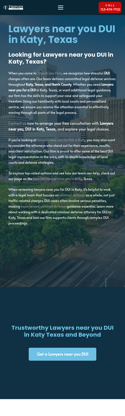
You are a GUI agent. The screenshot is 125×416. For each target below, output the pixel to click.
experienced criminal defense (43, 206)
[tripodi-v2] (13, 7)
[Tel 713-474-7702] (110, 7)
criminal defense (72, 195)
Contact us (17, 123)
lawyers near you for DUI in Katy (61, 139)
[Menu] (60, 7)
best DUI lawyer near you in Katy (57, 178)
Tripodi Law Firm (49, 73)
